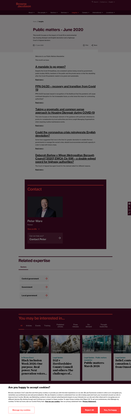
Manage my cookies (21, 412)
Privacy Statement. (89, 404)
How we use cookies (52, 404)
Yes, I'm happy (110, 412)
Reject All (89, 412)
